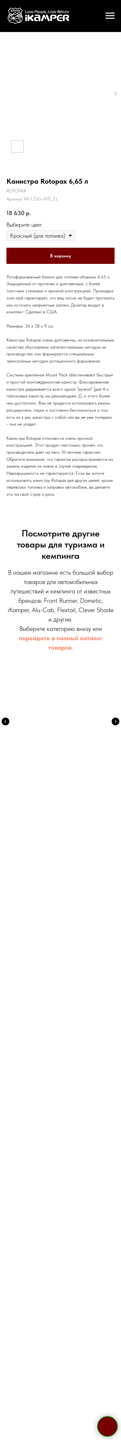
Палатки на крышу (60, 747)
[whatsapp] (55, 1045)
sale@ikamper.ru (60, 1000)
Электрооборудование (61, 846)
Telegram (42, 990)
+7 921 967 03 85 (60, 981)
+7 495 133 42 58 (60, 972)
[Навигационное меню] (110, 16)
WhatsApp (76, 990)
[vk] (78, 1045)
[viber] (66, 1045)
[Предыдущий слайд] (5, 721)
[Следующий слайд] (115, 721)
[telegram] (43, 1045)
